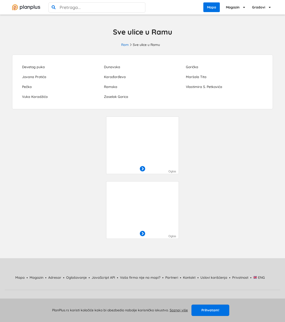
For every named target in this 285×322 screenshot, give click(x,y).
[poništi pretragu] (140, 7)
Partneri (171, 277)
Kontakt (189, 277)
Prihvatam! (210, 310)
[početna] (26, 7)
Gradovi (258, 7)
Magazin (232, 7)
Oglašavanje (76, 277)
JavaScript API (103, 277)
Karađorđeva (115, 77)
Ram (125, 45)
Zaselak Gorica (116, 97)
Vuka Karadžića (35, 97)
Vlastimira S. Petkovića (204, 87)
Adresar (54, 277)
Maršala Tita (196, 77)
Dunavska (112, 67)
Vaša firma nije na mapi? (140, 277)
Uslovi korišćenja (213, 277)
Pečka (27, 87)
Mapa (211, 7)
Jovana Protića (34, 77)
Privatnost (240, 277)
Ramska (110, 87)
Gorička (192, 67)
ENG (259, 277)
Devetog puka (33, 67)
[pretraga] (53, 7)
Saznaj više (179, 310)
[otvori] (142, 169)
